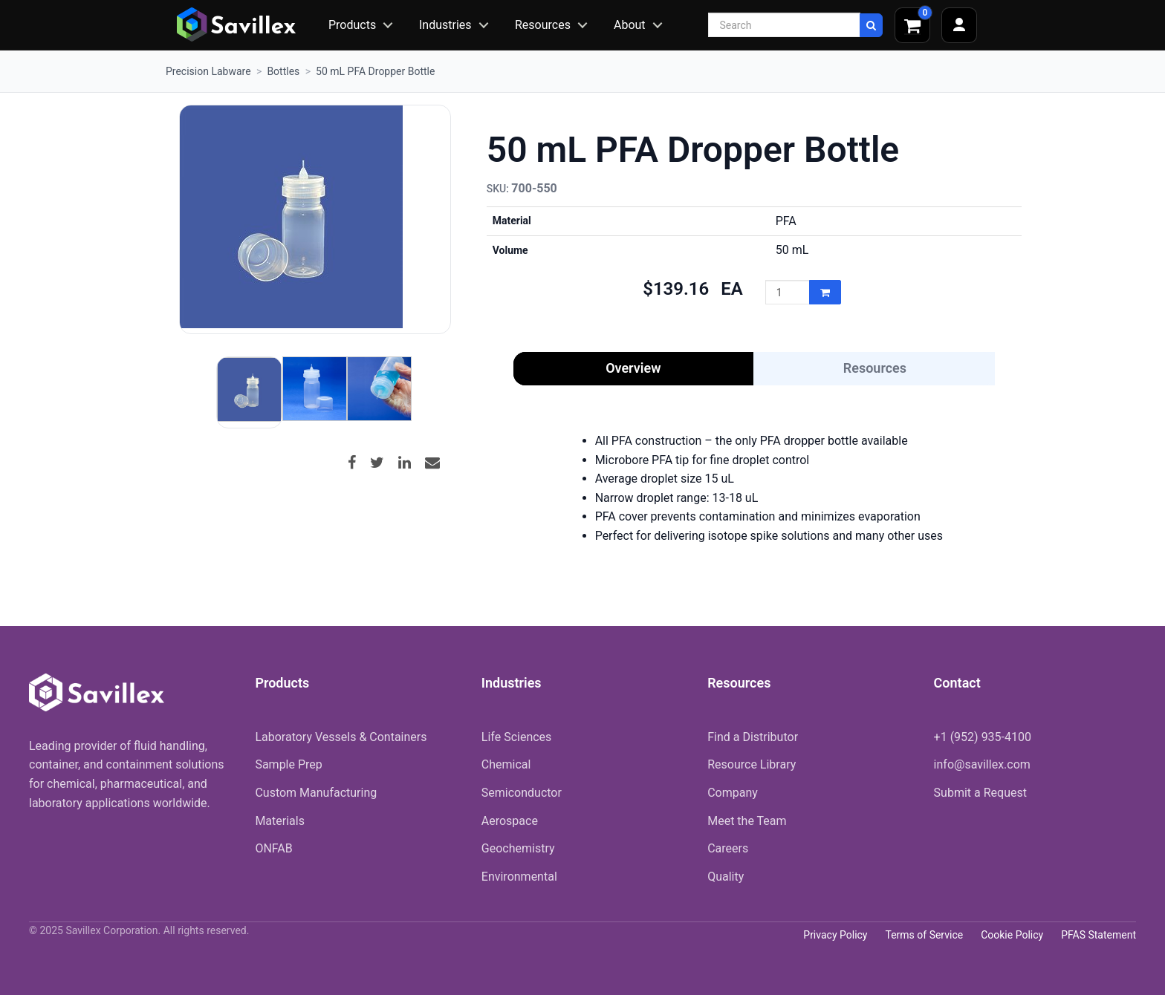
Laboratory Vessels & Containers (340, 737)
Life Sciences (516, 737)
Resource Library (751, 764)
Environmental (519, 877)
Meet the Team (746, 821)
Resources (543, 25)
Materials (280, 821)
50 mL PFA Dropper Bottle (375, 71)
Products (352, 25)
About (630, 25)
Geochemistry (518, 848)
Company (732, 793)
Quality (725, 877)
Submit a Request (980, 793)
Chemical (506, 764)
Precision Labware (208, 71)
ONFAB (273, 848)
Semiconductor (521, 793)
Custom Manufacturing (316, 793)
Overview (633, 368)
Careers (727, 848)
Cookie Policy (1012, 935)
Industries (445, 25)
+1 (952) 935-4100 (982, 737)
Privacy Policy (835, 935)
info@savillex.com (982, 764)
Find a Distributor (752, 737)
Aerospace (509, 821)
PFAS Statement (1098, 935)
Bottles (283, 71)
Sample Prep (288, 764)
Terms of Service (924, 935)
